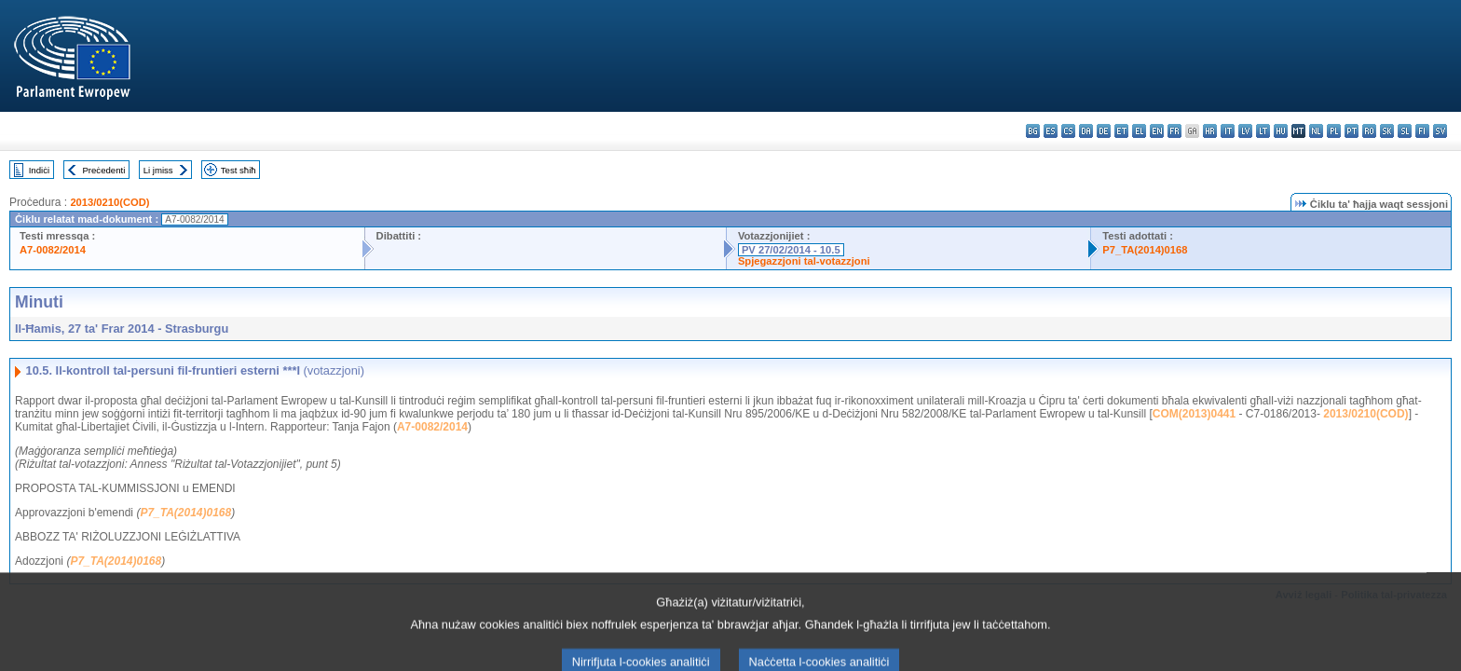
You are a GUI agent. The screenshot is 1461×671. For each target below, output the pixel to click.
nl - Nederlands (1316, 131)
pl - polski (1334, 131)
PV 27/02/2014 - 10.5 (791, 249)
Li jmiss (158, 170)
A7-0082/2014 (53, 249)
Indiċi (39, 170)
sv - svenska (1440, 131)
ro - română (1369, 131)
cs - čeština (1068, 131)
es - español (1051, 131)
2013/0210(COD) (109, 202)
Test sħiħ (238, 170)
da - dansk (1086, 131)
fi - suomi (1422, 131)
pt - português (1352, 131)
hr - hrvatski (1210, 131)
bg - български (1033, 131)
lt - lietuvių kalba (1263, 131)
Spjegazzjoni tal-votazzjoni (804, 261)
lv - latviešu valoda (1245, 131)
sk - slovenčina (1387, 131)
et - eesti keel (1121, 131)
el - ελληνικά (1139, 131)
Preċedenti (103, 170)
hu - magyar (1281, 131)
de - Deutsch (1104, 131)
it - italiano (1228, 131)
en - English (1157, 131)
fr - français (1174, 131)
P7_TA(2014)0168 (1144, 249)
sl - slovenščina (1405, 131)
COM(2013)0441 (1194, 413)
